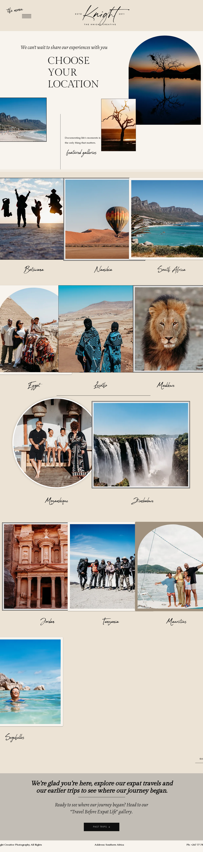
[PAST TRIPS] (101, 827)
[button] (26, 16)
